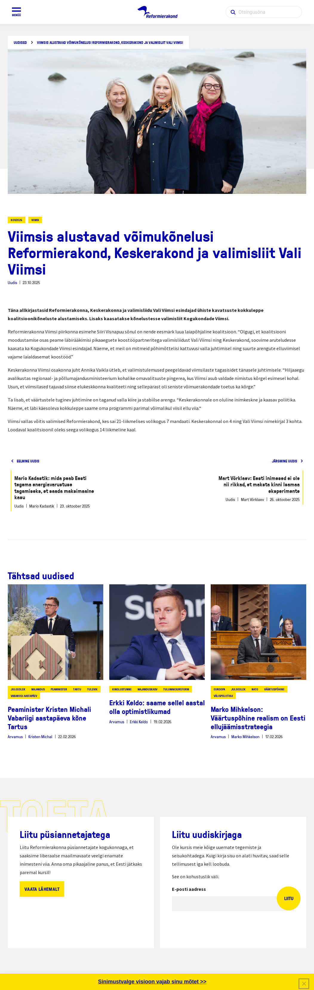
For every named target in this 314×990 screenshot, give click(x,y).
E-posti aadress (189, 889)
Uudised (20, 42)
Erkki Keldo (139, 721)
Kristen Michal (40, 736)
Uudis (12, 282)
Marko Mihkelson (245, 736)
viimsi (35, 220)
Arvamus (15, 736)
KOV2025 (16, 220)
